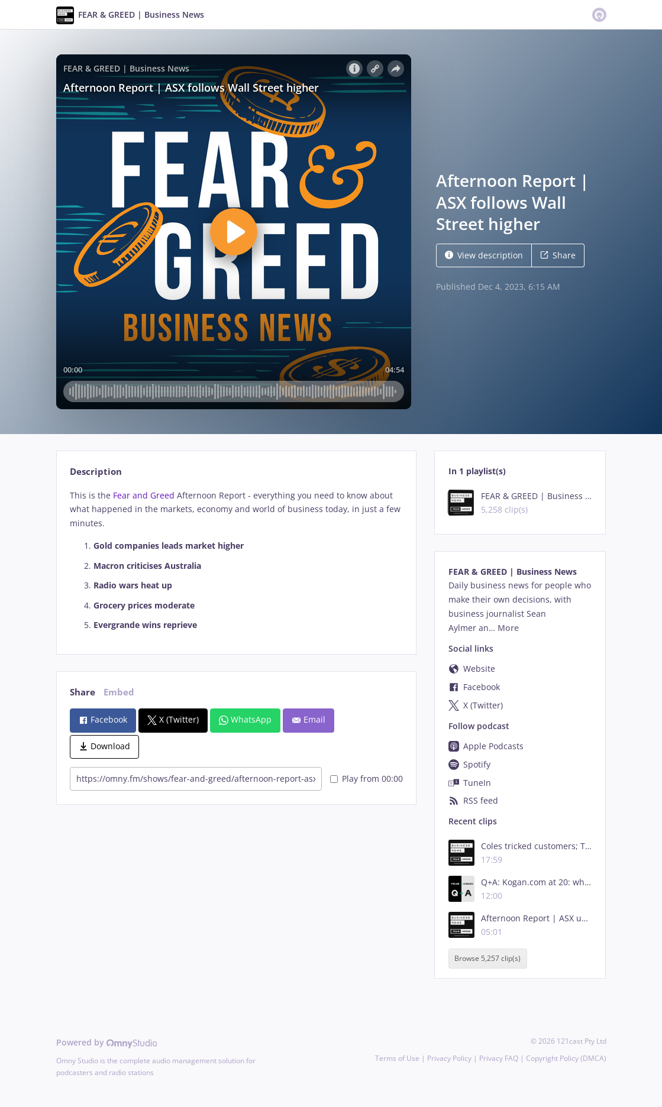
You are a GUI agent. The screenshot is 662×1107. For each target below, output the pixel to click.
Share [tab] (82, 692)
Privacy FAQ (498, 1058)
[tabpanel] (236, 560)
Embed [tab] (119, 692)
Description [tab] (96, 471)
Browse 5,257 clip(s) (487, 958)
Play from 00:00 (366, 778)
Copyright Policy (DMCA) (566, 1058)
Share (558, 255)
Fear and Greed (144, 495)
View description (484, 255)
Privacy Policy (449, 1058)
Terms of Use (397, 1058)
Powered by (106, 1042)
